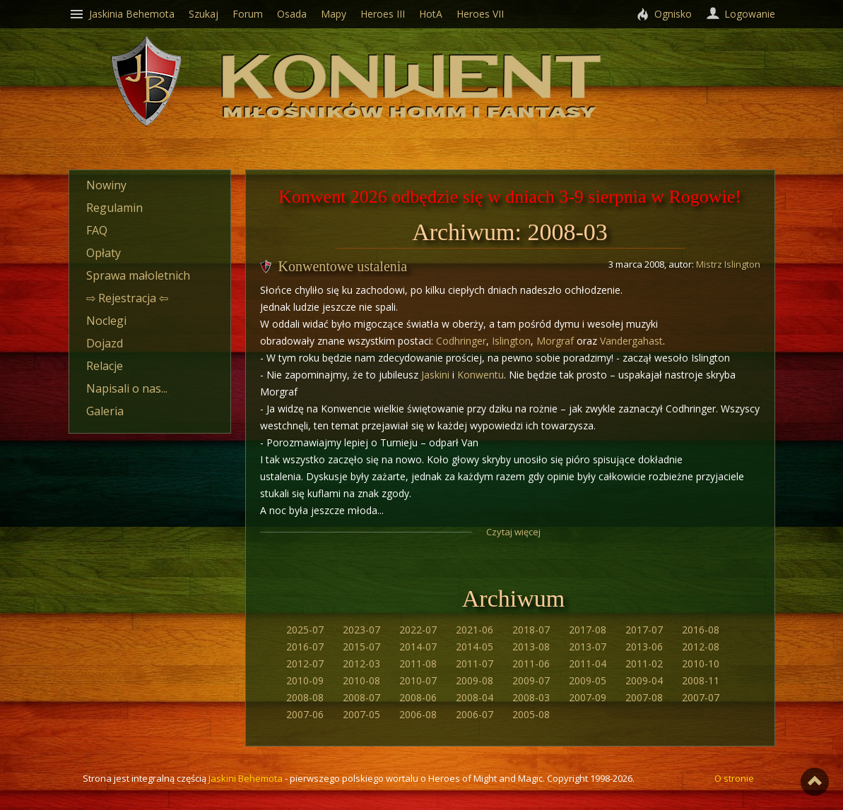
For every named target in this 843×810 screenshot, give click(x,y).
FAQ (96, 230)
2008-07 (361, 697)
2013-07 (587, 646)
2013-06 (644, 646)
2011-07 (474, 663)
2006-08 (418, 714)
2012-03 (361, 663)
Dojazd (104, 343)
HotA (430, 13)
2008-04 (474, 697)
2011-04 (587, 663)
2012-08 (700, 646)
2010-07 (418, 680)
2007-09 (587, 697)
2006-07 (474, 714)
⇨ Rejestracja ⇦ (127, 298)
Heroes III (382, 13)
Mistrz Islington (728, 264)
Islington (511, 340)
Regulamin (114, 207)
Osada (292, 13)
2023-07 (361, 629)
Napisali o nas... (126, 388)
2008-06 (418, 697)
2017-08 (587, 629)
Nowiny (106, 185)
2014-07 (418, 646)
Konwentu (480, 374)
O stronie (734, 778)
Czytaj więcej (513, 531)
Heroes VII (480, 13)
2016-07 (305, 646)
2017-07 (644, 629)
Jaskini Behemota (245, 778)
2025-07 (305, 629)
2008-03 (531, 697)
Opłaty (103, 253)
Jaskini (435, 374)
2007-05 (361, 714)
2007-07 (700, 697)
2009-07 (531, 680)
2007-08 (644, 697)
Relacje (104, 366)
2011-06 (531, 663)
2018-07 (531, 629)
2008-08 (305, 697)
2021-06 (474, 629)
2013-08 (531, 646)
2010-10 (700, 663)
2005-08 (531, 714)
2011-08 (418, 663)
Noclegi (106, 320)
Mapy (333, 13)
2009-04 (644, 680)
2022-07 (418, 629)
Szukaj (203, 13)
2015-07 (361, 646)
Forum (247, 13)
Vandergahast (631, 340)
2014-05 (474, 646)
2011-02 (644, 663)
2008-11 (700, 680)
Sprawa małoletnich (138, 275)
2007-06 (305, 714)
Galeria (105, 411)
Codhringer (461, 340)
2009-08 (474, 680)
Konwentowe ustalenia (343, 266)
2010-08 (361, 680)
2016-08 (700, 629)
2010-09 (305, 680)
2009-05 (587, 680)
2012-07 (305, 663)
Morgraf (555, 340)
